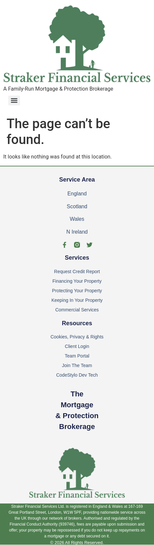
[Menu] (14, 100)
